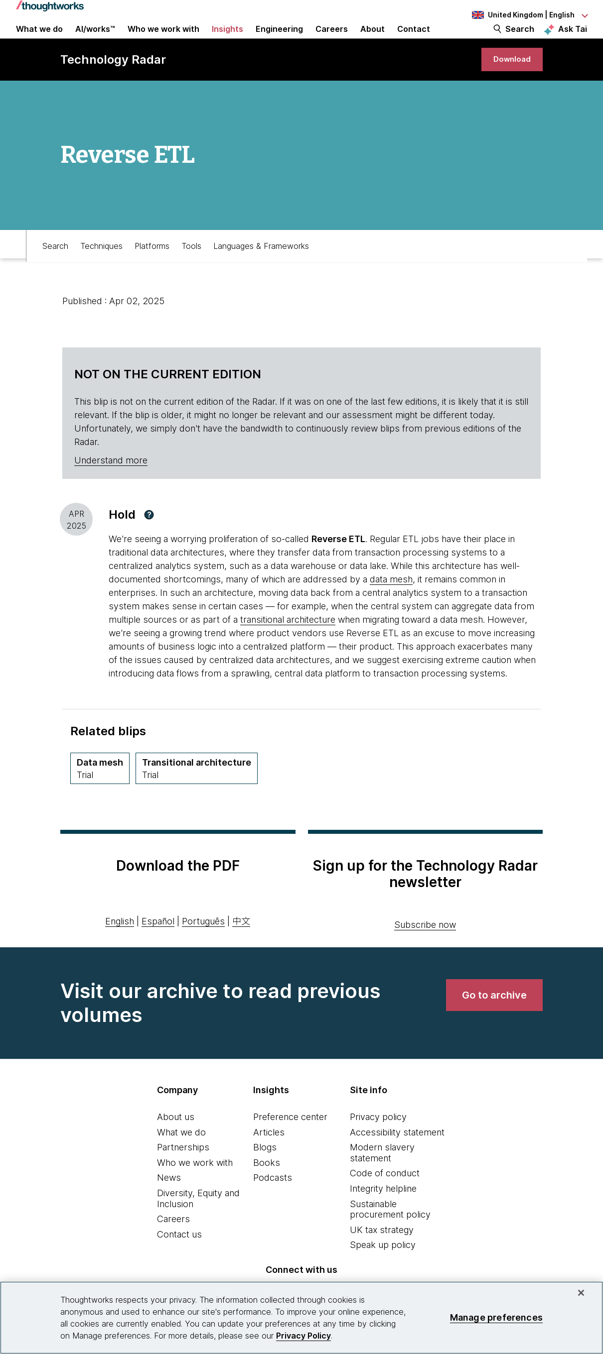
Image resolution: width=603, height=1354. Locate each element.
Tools (191, 267)
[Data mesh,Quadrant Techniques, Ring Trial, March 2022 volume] (100, 793)
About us (175, 1141)
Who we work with (195, 1187)
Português (203, 945)
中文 (241, 945)
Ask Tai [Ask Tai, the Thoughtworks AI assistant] (572, 40)
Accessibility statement (397, 1156)
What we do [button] (39, 41)
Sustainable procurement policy (390, 1233)
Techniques (101, 267)
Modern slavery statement (382, 1177)
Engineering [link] (279, 41)
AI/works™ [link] (95, 41)
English (119, 945)
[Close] (581, 1293)
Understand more (111, 484)
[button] (149, 539)
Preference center (290, 1141)
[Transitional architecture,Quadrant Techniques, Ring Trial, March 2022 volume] (196, 793)
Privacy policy (378, 1141)
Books (266, 1187)
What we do (181, 1156)
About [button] (372, 41)
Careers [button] (331, 41)
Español (158, 945)
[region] (301, 1317)
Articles (269, 1156)
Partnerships (183, 1171)
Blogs (265, 1171)
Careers (173, 1243)
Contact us (179, 1258)
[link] (509, 81)
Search (519, 41)
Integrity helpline (383, 1213)
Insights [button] (227, 41)
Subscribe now (425, 949)
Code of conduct (385, 1197)
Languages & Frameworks (261, 267)
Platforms (152, 267)
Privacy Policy (303, 1336)
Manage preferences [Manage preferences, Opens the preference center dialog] (496, 1317)
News (169, 1202)
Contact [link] (413, 41)
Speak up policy (383, 1269)
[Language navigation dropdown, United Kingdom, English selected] (529, 15)
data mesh (391, 603)
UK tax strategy (382, 1254)
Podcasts (272, 1202)
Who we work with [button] (163, 41)
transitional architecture (287, 644)
